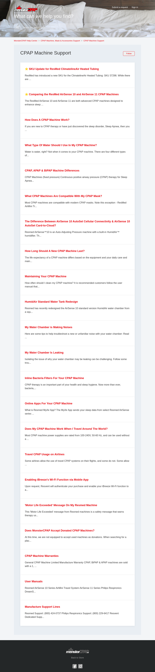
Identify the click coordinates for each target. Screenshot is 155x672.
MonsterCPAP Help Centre (25, 41)
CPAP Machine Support (93, 41)
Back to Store (77, 657)
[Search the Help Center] (77, 27)
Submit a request (120, 7)
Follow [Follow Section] (129, 54)
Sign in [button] (135, 7)
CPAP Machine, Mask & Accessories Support (60, 41)
